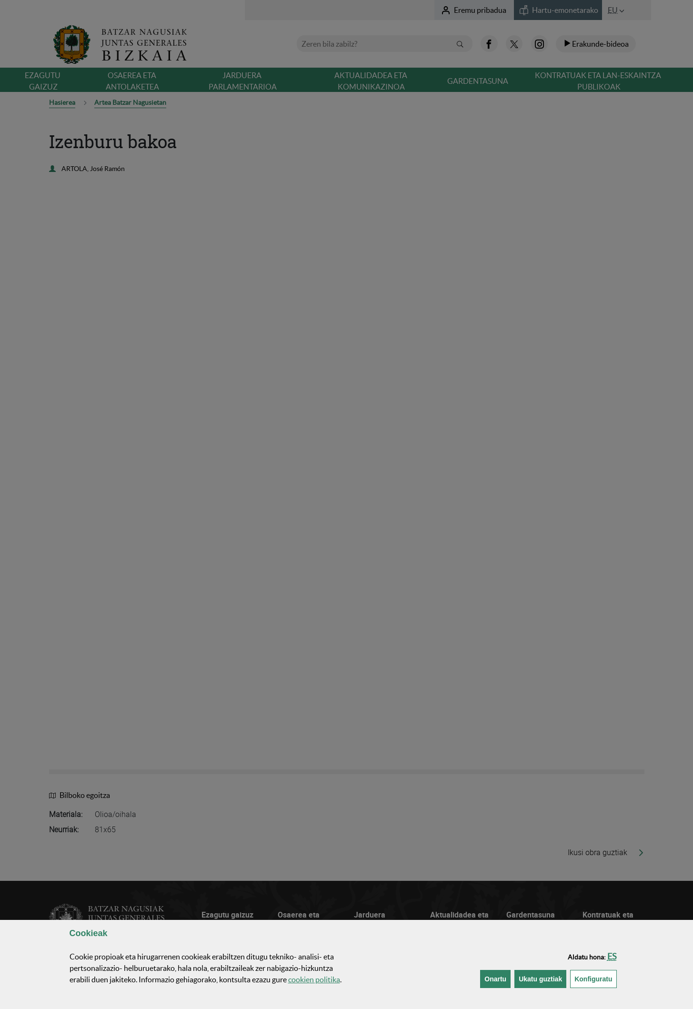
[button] (612, 956)
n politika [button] (314, 979)
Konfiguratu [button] (595, 978)
